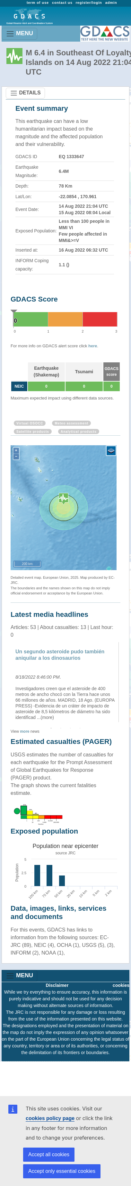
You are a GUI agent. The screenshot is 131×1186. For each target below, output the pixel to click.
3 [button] (70, 728)
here (92, 345)
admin (111, 2)
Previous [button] (6, 682)
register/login (89, 2)
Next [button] (125, 682)
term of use (38, 2)
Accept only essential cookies (61, 1171)
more (24, 731)
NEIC (19, 386)
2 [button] (60, 728)
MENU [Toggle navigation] (19, 33)
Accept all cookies (48, 1154)
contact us (62, 2)
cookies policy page (50, 1118)
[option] (65, 682)
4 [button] (80, 728)
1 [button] (51, 728)
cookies (121, 985)
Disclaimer (57, 985)
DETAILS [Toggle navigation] (25, 93)
